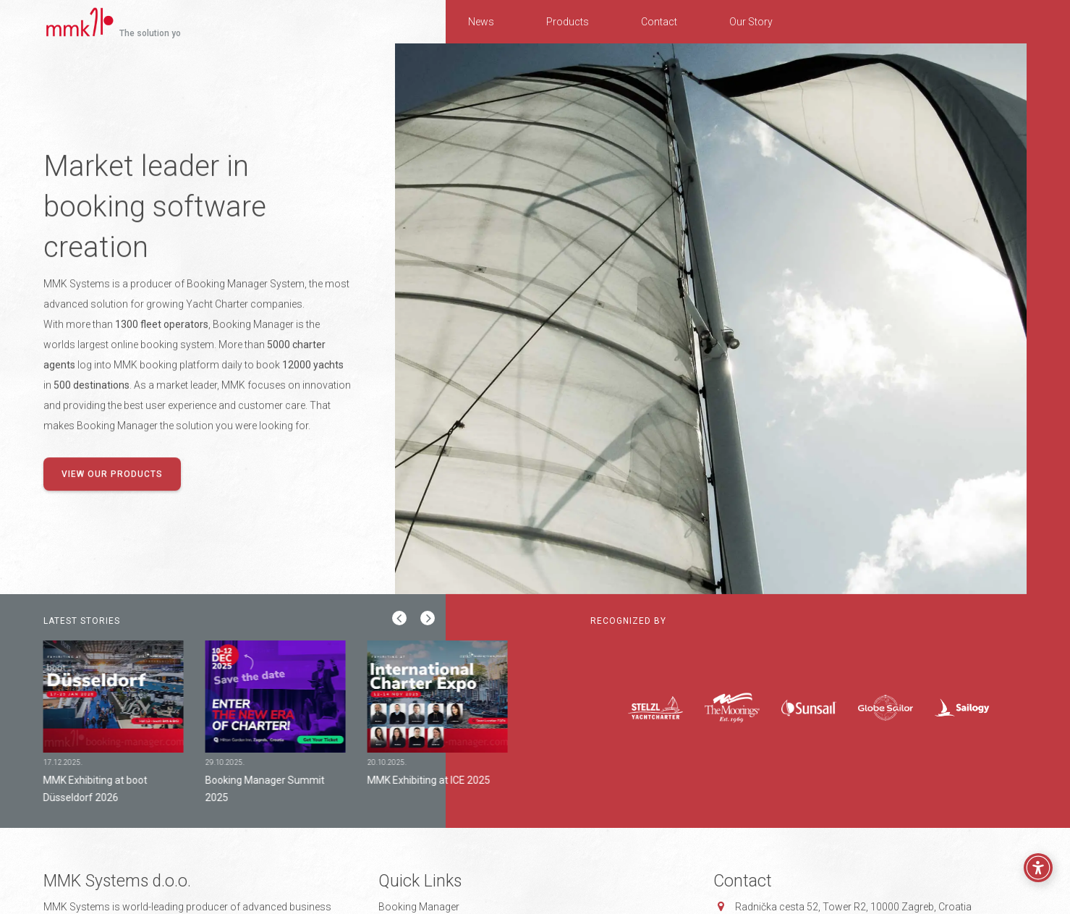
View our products (112, 475)
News (481, 21)
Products (567, 21)
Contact (659, 21)
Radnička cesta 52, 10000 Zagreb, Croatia (853, 907)
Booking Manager (418, 907)
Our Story (751, 21)
